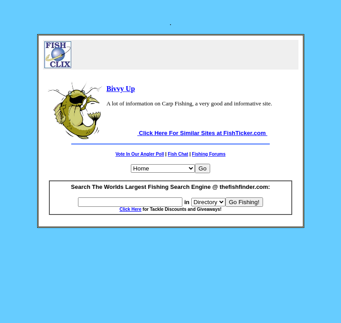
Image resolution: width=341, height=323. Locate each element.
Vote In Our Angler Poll (140, 154)
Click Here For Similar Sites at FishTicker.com (202, 133)
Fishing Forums (208, 154)
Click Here (131, 209)
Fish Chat (178, 154)
